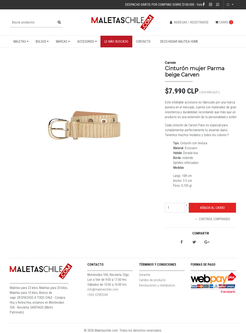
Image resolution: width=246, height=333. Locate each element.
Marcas (61, 41)
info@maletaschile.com (102, 289)
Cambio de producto (152, 280)
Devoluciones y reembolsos (157, 285)
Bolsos (41, 41)
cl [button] (229, 5)
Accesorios (85, 41)
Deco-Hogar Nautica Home (179, 41)
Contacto (143, 41)
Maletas (19, 41)
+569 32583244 (97, 295)
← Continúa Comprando (212, 219)
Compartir (200, 233)
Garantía (144, 275)
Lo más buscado (116, 41)
